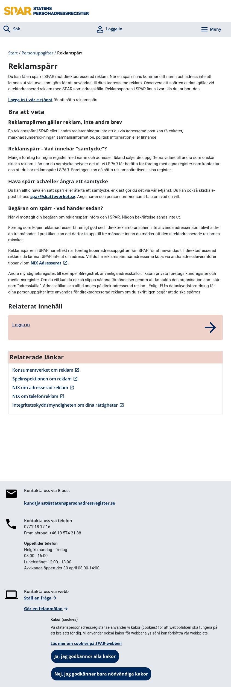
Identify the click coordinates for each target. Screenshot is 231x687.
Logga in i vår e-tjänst (30, 99)
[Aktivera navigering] (210, 29)
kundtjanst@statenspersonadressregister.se (69, 503)
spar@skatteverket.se (52, 196)
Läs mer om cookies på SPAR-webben (86, 643)
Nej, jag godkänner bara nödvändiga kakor (101, 674)
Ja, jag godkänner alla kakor (85, 656)
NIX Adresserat (46, 263)
